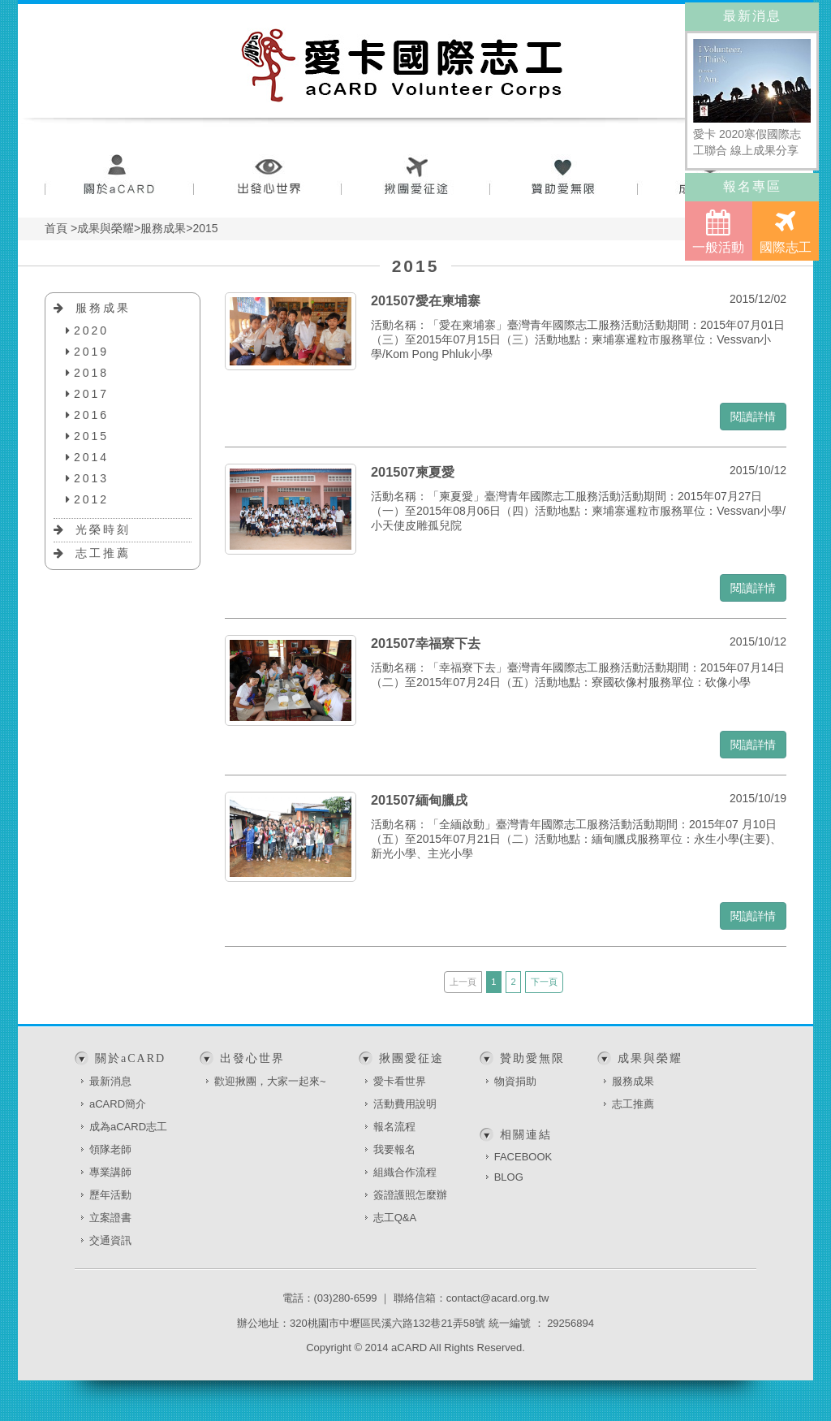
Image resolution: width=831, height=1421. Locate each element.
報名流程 (394, 1127)
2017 (91, 393)
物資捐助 (515, 1081)
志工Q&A (394, 1218)
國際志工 (786, 231)
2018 (91, 372)
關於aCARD (119, 176)
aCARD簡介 (117, 1104)
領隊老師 (110, 1149)
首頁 (56, 228)
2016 (91, 414)
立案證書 (110, 1218)
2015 (91, 436)
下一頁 (544, 982)
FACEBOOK (523, 1157)
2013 (91, 478)
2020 (91, 330)
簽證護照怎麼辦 (410, 1195)
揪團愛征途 (416, 176)
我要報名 (394, 1149)
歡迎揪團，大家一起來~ (270, 1081)
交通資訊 (110, 1240)
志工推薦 (103, 552)
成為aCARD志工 (128, 1127)
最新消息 (110, 1081)
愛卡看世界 (399, 1081)
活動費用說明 (405, 1104)
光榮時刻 (103, 529)
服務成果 (103, 307)
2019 (91, 351)
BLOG (508, 1177)
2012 (91, 499)
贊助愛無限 (564, 176)
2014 (91, 457)
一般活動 (718, 231)
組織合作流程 (405, 1172)
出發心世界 (267, 176)
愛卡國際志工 (402, 65)
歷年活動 (110, 1195)
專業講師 (110, 1172)
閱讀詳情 (753, 416)
